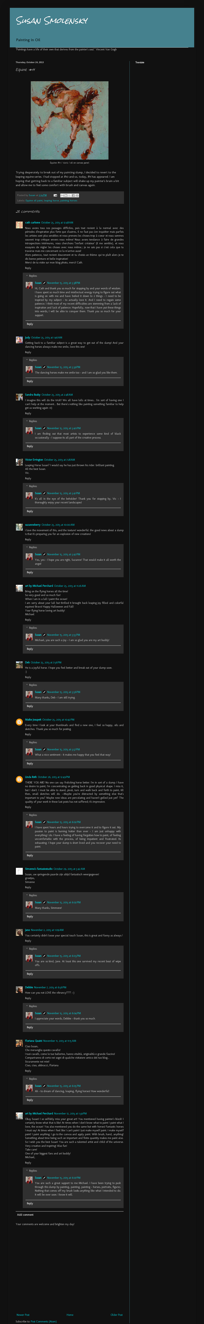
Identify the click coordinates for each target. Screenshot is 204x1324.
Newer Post (23, 1315)
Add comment (25, 1214)
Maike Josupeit (33, 719)
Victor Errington (34, 459)
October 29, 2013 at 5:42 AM (69, 869)
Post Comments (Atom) (44, 1321)
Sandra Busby (32, 394)
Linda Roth (31, 777)
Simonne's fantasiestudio (38, 869)
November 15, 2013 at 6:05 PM (64, 1086)
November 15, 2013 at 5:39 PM (63, 367)
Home (70, 1315)
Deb (27, 662)
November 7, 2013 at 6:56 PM (50, 987)
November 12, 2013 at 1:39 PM (70, 1113)
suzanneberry (32, 524)
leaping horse (51, 200)
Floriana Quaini (33, 1041)
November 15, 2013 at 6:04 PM (64, 1013)
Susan (38, 283)
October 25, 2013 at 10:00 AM (58, 524)
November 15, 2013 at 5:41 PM (63, 493)
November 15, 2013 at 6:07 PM (63, 1177)
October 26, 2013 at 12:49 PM (54, 777)
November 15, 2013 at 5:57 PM (63, 749)
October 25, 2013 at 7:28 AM (59, 459)
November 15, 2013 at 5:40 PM (64, 428)
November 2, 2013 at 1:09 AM (47, 930)
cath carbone (32, 222)
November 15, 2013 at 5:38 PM (63, 283)
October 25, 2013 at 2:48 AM (57, 394)
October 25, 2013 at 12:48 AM (57, 222)
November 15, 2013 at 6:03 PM (64, 956)
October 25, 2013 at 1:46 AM (46, 337)
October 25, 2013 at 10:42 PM (58, 719)
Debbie (29, 987)
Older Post (117, 1315)
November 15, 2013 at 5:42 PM (63, 554)
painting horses (68, 200)
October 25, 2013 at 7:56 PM (46, 662)
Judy (27, 337)
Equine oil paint (34, 200)
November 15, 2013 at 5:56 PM (63, 692)
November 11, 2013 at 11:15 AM (59, 1041)
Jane (27, 930)
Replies (33, 276)
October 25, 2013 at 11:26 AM (70, 586)
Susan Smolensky (51, 20)
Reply (28, 268)
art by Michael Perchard (39, 586)
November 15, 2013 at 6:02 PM (64, 822)
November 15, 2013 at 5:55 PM (63, 635)
